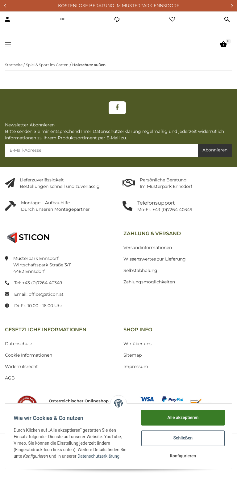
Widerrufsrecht (21, 373)
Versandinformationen (147, 254)
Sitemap (132, 361)
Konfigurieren (181, 455)
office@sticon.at (46, 300)
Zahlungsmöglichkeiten (149, 288)
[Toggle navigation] (8, 47)
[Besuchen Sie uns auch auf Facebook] (117, 114)
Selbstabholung (140, 277)
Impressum (135, 373)
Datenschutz (18, 350)
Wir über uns (137, 350)
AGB (10, 384)
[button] (62, 19)
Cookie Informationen (28, 361)
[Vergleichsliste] (116, 19)
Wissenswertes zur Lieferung (154, 265)
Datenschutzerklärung (100, 456)
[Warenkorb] (223, 47)
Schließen (181, 437)
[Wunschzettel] (172, 19)
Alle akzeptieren (181, 417)
